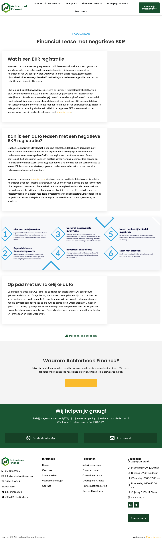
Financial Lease (91, 3)
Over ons (81, 11)
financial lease (64, 111)
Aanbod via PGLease (48, 3)
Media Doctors (153, 537)
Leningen (71, 3)
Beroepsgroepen (116, 3)
